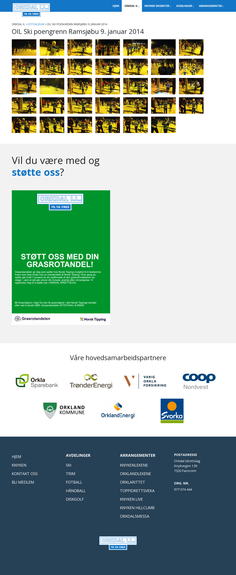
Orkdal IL (131, 6)
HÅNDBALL (76, 490)
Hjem (116, 6)
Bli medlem (23, 482)
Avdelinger (185, 6)
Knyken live (131, 499)
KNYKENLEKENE (134, 465)
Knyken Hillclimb (137, 507)
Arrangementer (211, 6)
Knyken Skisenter (158, 6)
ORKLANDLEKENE (135, 473)
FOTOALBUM (36, 24)
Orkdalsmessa (134, 516)
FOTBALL (74, 482)
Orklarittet (132, 482)
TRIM (70, 473)
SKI (68, 465)
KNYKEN (19, 465)
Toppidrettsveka (137, 490)
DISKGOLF (75, 499)
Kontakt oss (25, 473)
